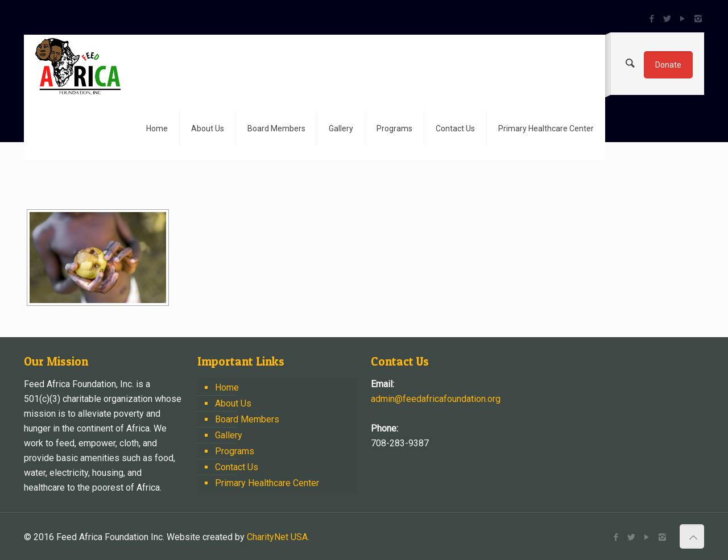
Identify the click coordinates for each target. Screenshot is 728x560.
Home (227, 387)
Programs (234, 451)
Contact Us (236, 467)
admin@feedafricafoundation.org (435, 398)
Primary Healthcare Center (267, 483)
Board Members (247, 419)
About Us (233, 403)
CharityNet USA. (278, 537)
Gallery (228, 435)
